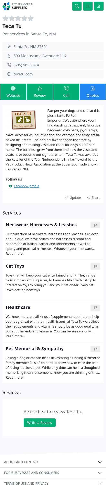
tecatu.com (23, 74)
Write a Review (39, 422)
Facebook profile (26, 186)
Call (66, 91)
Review (40, 91)
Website (13, 91)
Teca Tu (12, 26)
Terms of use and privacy (26, 483)
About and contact (21, 462)
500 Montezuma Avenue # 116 (40, 55)
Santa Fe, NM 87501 (31, 46)
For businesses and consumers (31, 472)
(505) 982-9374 (26, 64)
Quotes (93, 91)
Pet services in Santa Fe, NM (29, 34)
